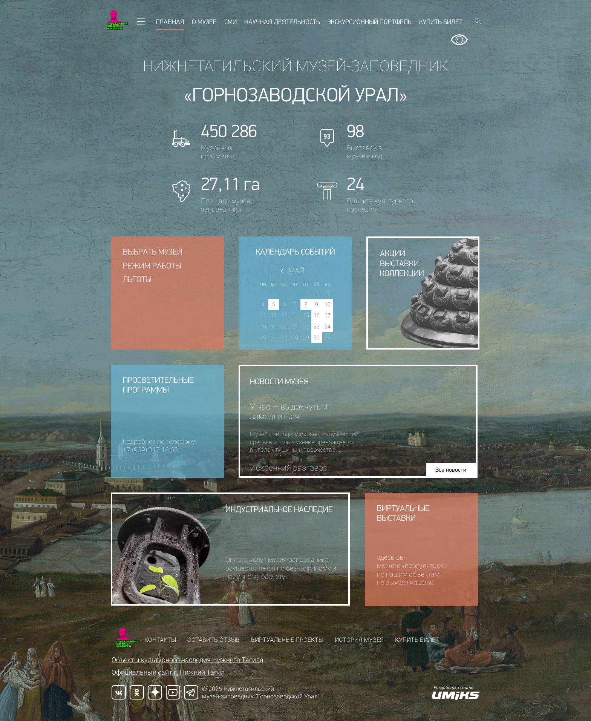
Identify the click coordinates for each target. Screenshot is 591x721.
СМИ (230, 22)
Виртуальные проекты (287, 639)
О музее (204, 22)
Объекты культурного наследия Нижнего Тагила (187, 660)
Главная (170, 22)
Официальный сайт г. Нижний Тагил (168, 672)
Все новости (453, 470)
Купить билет (440, 22)
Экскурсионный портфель (370, 22)
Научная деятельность (282, 22)
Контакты (160, 639)
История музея (359, 639)
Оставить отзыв (213, 639)
